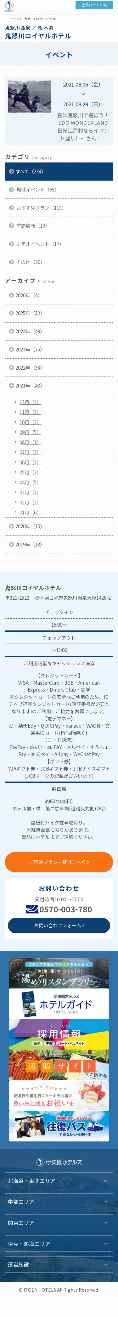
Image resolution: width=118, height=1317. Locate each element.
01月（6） (30, 512)
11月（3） (30, 411)
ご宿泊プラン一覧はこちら (57, 861)
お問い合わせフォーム (57, 925)
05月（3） (30, 472)
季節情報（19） (32, 225)
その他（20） (30, 261)
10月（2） (30, 422)
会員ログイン (92, 4)
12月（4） (30, 401)
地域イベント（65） (37, 189)
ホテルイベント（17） (39, 243)
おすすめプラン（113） (40, 207)
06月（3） (30, 462)
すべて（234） (30, 171)
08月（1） (30, 442)
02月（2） (30, 502)
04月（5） (30, 482)
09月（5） (30, 432)
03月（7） (30, 492)
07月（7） (30, 452)
